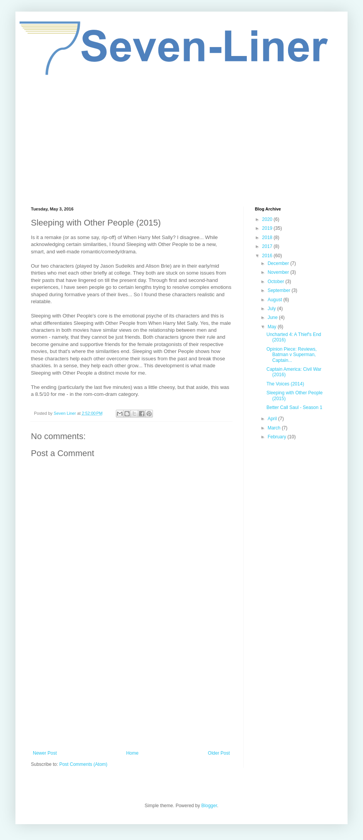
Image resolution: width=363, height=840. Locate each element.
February (277, 437)
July (272, 308)
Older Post (219, 753)
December (279, 263)
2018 (268, 237)
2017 (268, 246)
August (275, 299)
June (273, 317)
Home (132, 753)
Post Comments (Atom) (83, 764)
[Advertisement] (181, 141)
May (273, 326)
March (275, 428)
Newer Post (45, 753)
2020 (268, 219)
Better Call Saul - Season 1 (294, 407)
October (276, 281)
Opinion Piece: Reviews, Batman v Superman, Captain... (291, 354)
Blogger (209, 805)
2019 (268, 228)
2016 (268, 255)
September (280, 290)
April (273, 418)
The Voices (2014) (285, 384)
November (279, 272)
